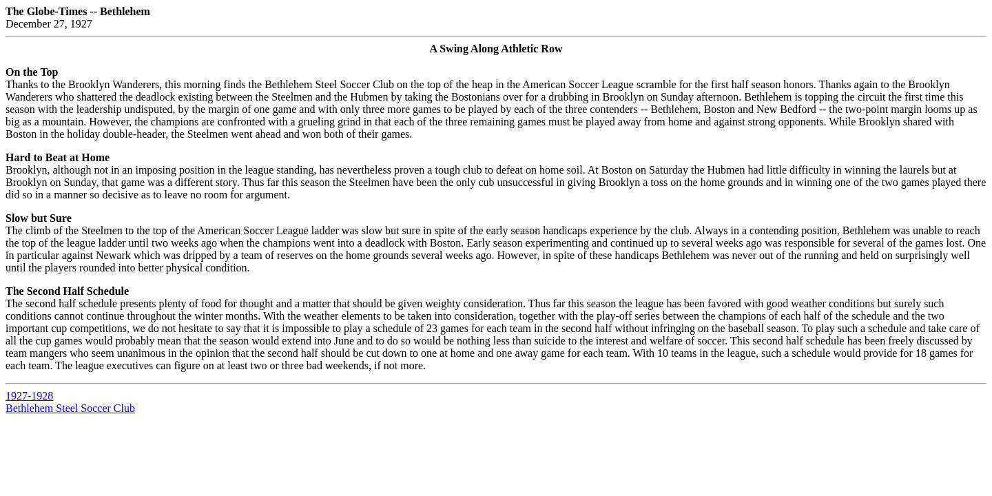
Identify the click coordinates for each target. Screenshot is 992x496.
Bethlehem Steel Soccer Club (70, 408)
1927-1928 (29, 396)
